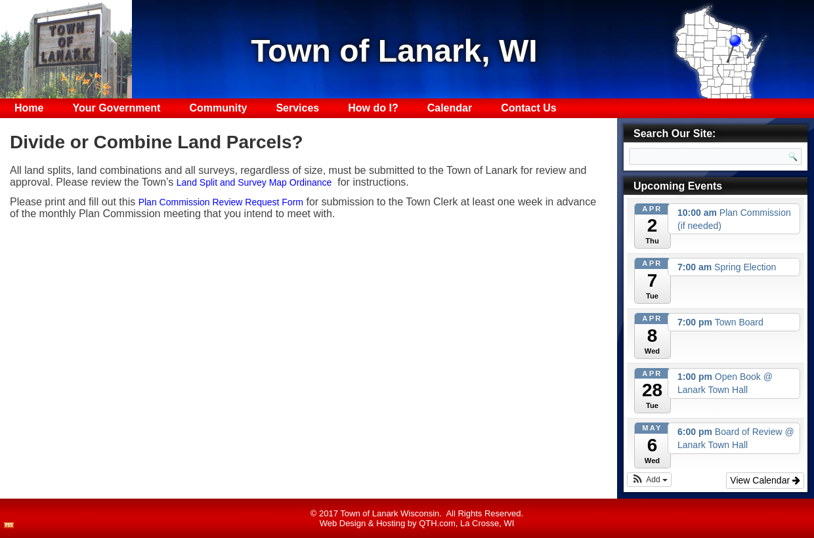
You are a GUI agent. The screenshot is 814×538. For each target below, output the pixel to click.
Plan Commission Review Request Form (221, 202)
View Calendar (765, 480)
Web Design (343, 523)
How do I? (373, 108)
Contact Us (528, 108)
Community (218, 108)
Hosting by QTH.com (416, 523)
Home (28, 108)
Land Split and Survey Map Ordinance (254, 182)
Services (297, 108)
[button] (649, 479)
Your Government (116, 108)
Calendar (449, 108)
